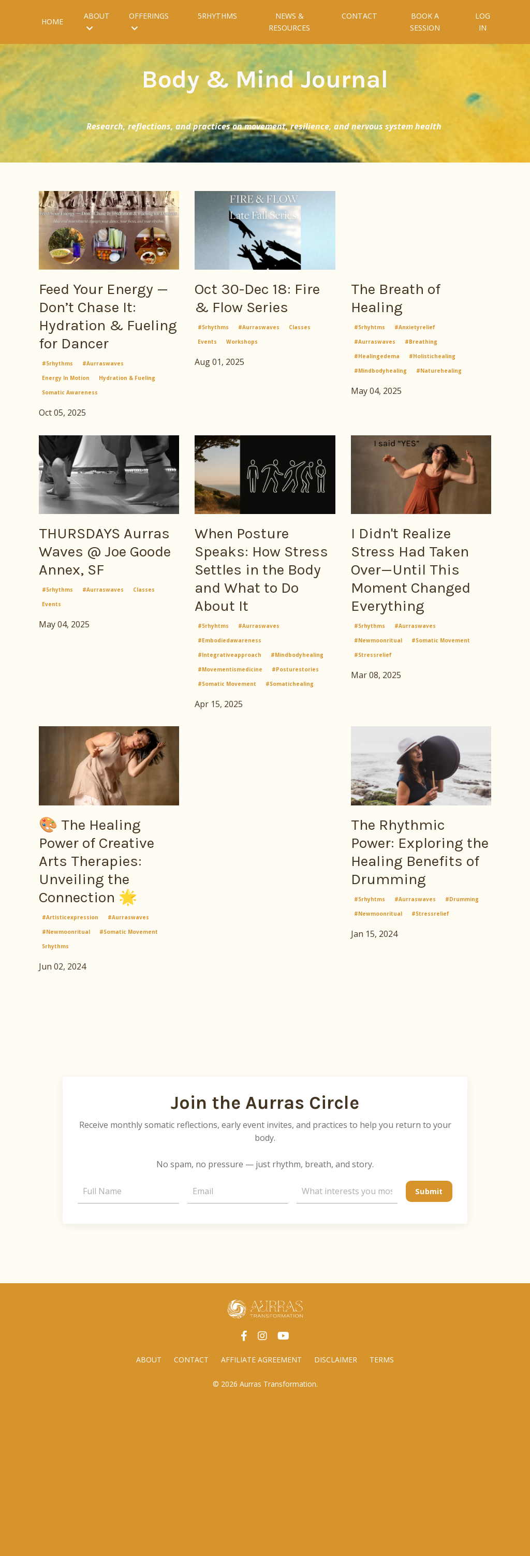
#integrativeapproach (229, 760)
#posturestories (295, 775)
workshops (242, 372)
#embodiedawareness (229, 746)
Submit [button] (429, 1340)
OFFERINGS (148, 21)
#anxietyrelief (414, 336)
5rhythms (55, 1095)
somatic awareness (70, 454)
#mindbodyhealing (380, 379)
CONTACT (359, 16)
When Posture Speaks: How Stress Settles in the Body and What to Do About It (264, 653)
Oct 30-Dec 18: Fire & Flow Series (255, 313)
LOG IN (482, 21)
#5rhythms (57, 425)
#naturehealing (439, 379)
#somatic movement (227, 789)
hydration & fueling (127, 439)
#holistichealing (432, 365)
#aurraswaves (103, 425)
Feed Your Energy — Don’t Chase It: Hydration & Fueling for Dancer (102, 347)
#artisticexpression (70, 1066)
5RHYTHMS (217, 16)
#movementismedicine (230, 775)
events (207, 372)
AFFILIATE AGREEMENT (261, 1510)
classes (300, 358)
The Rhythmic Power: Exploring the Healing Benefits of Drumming (410, 988)
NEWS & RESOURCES (289, 21)
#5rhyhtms (369, 336)
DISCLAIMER (335, 1510)
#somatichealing (290, 789)
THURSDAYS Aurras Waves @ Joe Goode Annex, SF (108, 631)
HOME (52, 21)
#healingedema (377, 365)
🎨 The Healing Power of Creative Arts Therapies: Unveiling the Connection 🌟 (104, 988)
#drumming (462, 1066)
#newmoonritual (378, 768)
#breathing (421, 350)
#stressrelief (373, 782)
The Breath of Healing (408, 302)
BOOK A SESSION (424, 21)
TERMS (382, 1510)
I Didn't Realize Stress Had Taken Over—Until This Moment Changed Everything (414, 664)
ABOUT (96, 21)
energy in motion (66, 439)
